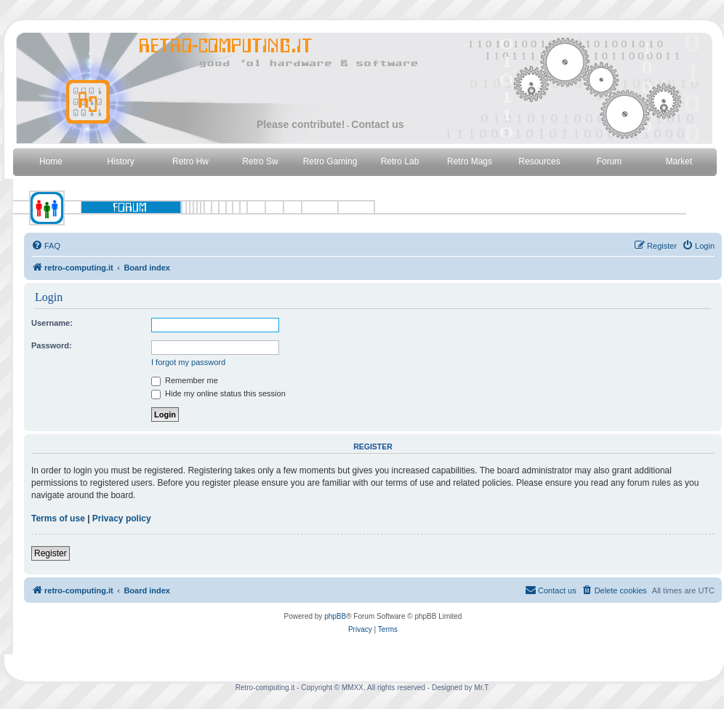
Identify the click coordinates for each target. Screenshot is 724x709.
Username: (52, 323)
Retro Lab (400, 161)
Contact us (377, 124)
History (120, 161)
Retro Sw (260, 161)
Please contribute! (301, 124)
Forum (609, 161)
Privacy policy (121, 518)
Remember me (184, 380)
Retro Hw (190, 161)
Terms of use (58, 518)
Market (679, 161)
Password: (51, 345)
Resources (539, 161)
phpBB (335, 616)
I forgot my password (188, 362)
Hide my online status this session (218, 393)
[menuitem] (45, 246)
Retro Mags (469, 161)
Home (51, 161)
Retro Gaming (330, 161)
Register (50, 553)
